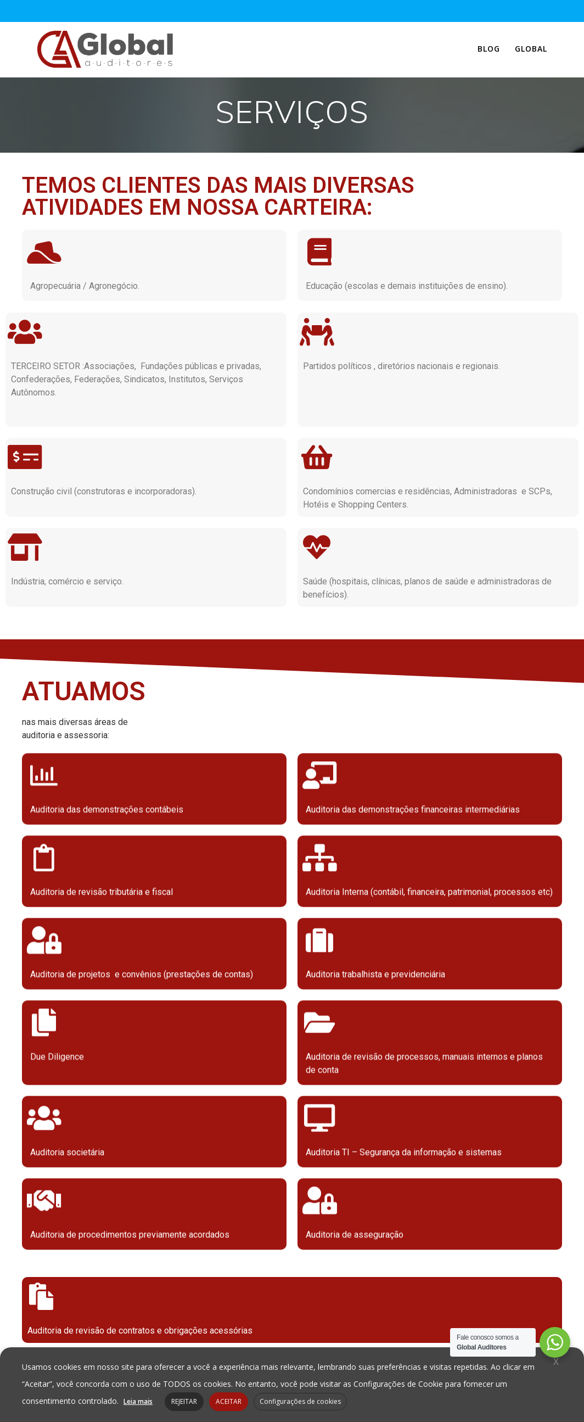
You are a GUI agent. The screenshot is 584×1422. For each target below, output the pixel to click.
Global (531, 48)
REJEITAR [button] (184, 1401)
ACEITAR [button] (229, 1401)
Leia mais (138, 1401)
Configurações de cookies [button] (300, 1401)
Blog (489, 48)
